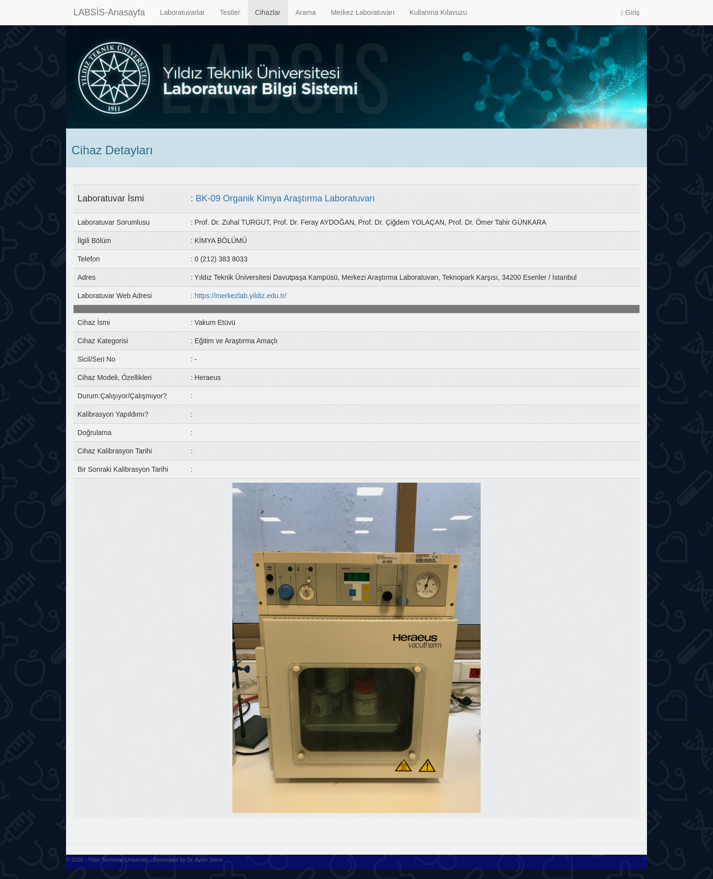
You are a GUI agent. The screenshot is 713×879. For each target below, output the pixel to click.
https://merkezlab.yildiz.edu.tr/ (240, 296)
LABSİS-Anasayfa (109, 12)
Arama (305, 12)
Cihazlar (268, 12)
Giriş (630, 12)
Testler (229, 12)
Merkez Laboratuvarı (362, 12)
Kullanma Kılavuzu (438, 12)
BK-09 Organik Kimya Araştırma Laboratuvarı (285, 198)
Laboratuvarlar (182, 12)
